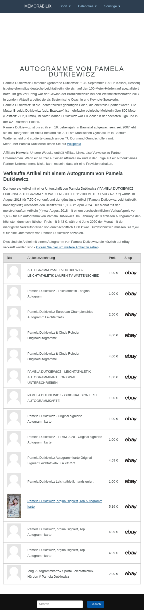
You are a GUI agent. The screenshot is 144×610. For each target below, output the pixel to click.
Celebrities (85, 6)
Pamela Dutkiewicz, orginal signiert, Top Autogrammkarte (65, 503)
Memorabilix (38, 6)
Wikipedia (74, 144)
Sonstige (110, 6)
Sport (63, 6)
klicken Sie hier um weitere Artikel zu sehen (67, 247)
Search (95, 604)
